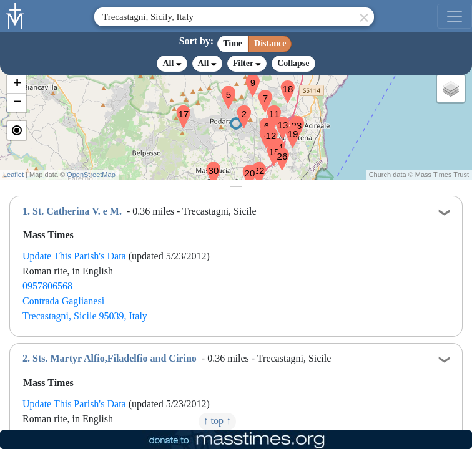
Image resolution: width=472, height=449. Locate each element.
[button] (239, 108)
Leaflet (13, 174)
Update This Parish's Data (74, 256)
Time (232, 43)
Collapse (293, 63)
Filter (247, 63)
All (171, 64)
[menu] (454, 16)
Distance (270, 43)
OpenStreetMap (91, 174)
